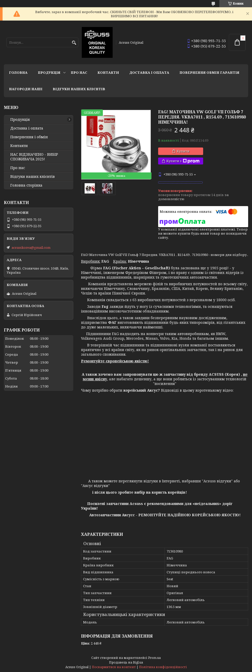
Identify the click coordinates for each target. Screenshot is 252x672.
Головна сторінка (26, 185)
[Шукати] (73, 42)
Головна (18, 72)
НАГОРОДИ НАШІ (25, 89)
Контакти (108, 72)
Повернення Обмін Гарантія (209, 72)
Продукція (49, 72)
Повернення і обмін (29, 137)
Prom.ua (154, 658)
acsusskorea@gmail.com (31, 247)
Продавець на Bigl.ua (126, 662)
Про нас (79, 72)
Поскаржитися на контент (114, 667)
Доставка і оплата (149, 72)
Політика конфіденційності (163, 667)
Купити (183, 151)
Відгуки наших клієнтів (79, 89)
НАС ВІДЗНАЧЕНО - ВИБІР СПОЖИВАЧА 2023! (34, 156)
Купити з (183, 161)
